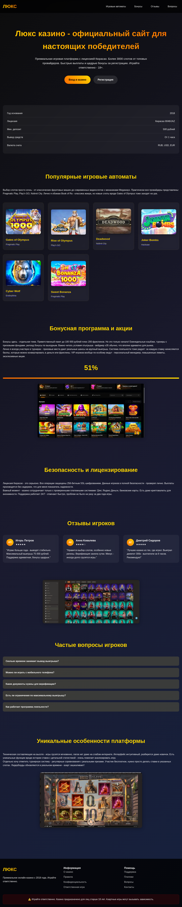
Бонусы (138, 6)
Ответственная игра (74, 887)
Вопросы (172, 6)
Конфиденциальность (75, 882)
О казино (68, 872)
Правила (68, 877)
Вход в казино (77, 79)
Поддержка (130, 872)
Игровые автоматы (116, 6)
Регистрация (105, 79)
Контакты (129, 887)
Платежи (128, 877)
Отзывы (155, 6)
